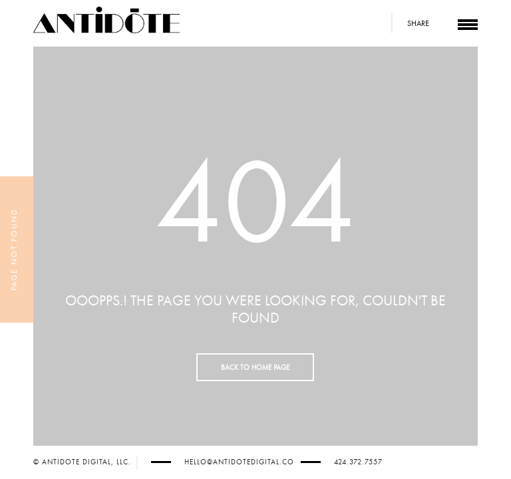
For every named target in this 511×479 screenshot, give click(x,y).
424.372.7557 (358, 462)
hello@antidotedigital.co (239, 462)
